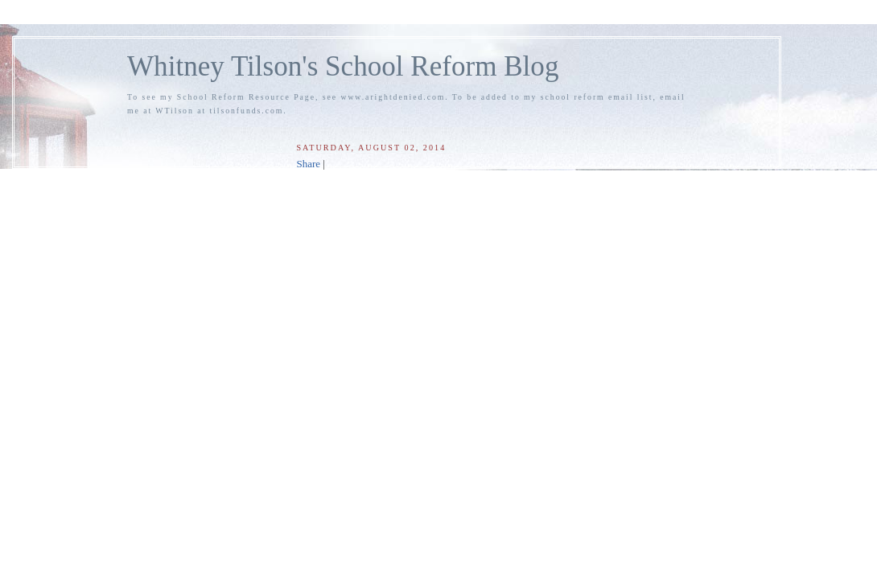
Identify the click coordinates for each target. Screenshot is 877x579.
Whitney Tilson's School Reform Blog (342, 66)
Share (308, 164)
